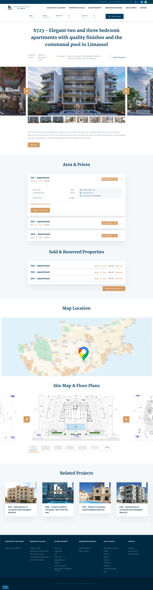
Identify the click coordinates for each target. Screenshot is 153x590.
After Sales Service (60, 566)
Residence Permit (84, 548)
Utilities (56, 563)
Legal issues (58, 551)
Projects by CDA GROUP (56, 8)
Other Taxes (58, 557)
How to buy (58, 548)
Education (107, 563)
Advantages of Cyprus (111, 548)
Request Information (40, 210)
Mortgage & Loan (59, 560)
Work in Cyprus (83, 551)
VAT (55, 554)
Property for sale (35, 548)
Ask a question (102, 2)
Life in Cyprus (131, 8)
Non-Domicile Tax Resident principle (63, 569)
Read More (33, 145)
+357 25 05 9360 (114, 2)
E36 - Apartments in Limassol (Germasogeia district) (130, 510)
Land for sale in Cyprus (37, 560)
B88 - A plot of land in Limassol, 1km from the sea (56, 510)
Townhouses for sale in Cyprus (39, 557)
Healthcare (107, 566)
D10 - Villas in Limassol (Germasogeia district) (93, 508)
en (124, 2)
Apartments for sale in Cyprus (39, 551)
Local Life (107, 554)
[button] (27, 91)
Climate (106, 551)
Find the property (133, 554)
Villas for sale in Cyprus (37, 554)
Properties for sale (77, 8)
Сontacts (131, 548)
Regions (106, 557)
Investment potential (110, 568)
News (105, 571)
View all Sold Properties (113, 288)
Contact (143, 8)
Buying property (95, 8)
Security (106, 560)
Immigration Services (113, 8)
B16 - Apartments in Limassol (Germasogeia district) (19, 510)
